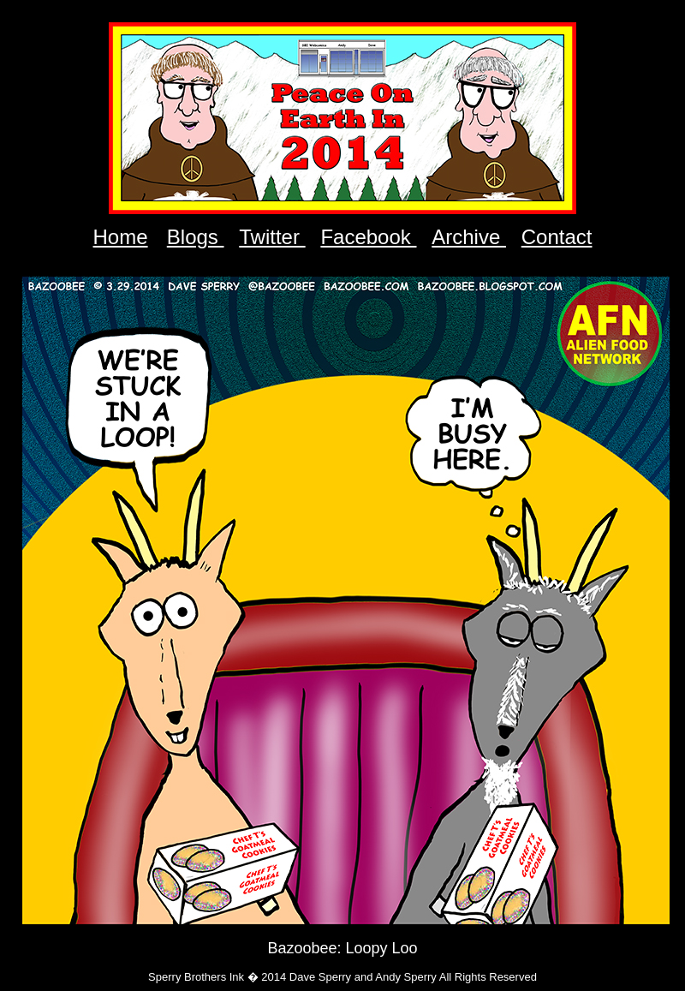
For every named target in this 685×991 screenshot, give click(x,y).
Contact (557, 236)
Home (120, 236)
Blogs (195, 236)
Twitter (272, 236)
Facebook (368, 236)
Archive (469, 236)
